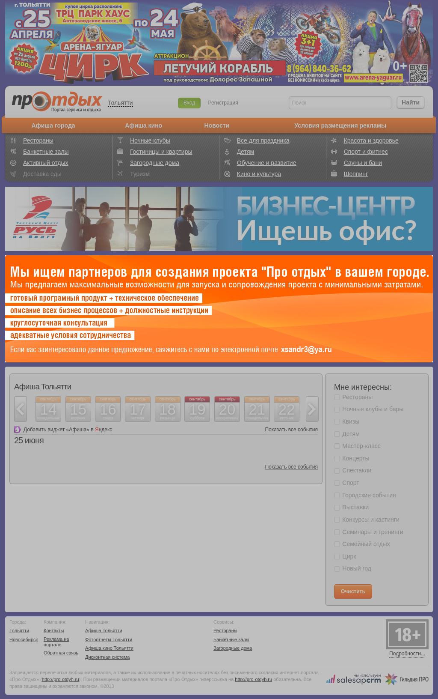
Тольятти (120, 102)
